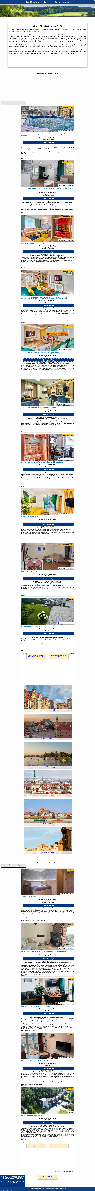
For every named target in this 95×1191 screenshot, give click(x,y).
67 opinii (65, 309)
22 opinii (71, 202)
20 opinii (65, 962)
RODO (15, 1182)
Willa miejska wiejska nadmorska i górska (59, 656)
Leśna (71, 599)
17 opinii (54, 909)
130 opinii (56, 637)
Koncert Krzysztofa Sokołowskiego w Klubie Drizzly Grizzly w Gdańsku (36, 656)
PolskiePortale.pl (9, 1190)
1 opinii (59, 1017)
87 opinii (57, 1126)
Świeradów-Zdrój (68, 107)
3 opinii (58, 255)
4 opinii (55, 527)
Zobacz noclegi (48, 142)
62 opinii (64, 473)
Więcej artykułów (24, 653)
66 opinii (62, 363)
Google (22, 1176)
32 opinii (55, 582)
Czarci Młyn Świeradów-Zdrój (47, 1176)
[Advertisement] (47, 87)
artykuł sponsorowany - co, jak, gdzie (67, 1171)
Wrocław (70, 1034)
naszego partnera (68, 209)
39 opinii (61, 418)
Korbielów (70, 1089)
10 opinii (59, 1072)
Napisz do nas (63, 1188)
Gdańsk (70, 924)
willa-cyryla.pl (91, 0)
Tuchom (70, 870)
